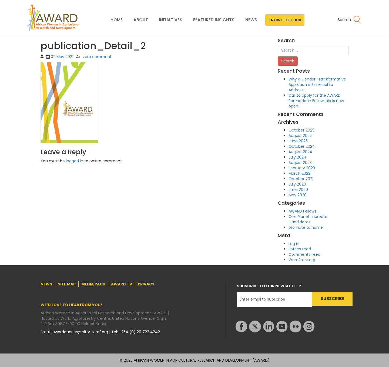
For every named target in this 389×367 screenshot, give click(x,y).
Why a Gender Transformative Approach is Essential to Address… (317, 84)
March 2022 (299, 173)
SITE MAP (67, 284)
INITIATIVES (170, 20)
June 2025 (298, 141)
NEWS (251, 20)
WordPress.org (302, 259)
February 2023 (302, 168)
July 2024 (297, 157)
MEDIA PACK (93, 284)
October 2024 (302, 146)
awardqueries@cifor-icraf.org (80, 332)
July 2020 (297, 184)
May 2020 (298, 195)
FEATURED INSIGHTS (213, 20)
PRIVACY (146, 284)
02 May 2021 (62, 56)
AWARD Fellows (302, 211)
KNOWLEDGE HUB (285, 20)
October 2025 (301, 130)
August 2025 (300, 135)
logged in (74, 161)
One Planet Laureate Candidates (308, 219)
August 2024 (300, 151)
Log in (294, 243)
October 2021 (301, 178)
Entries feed (300, 249)
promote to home (306, 227)
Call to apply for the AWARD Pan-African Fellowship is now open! (316, 101)
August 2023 (300, 162)
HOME (116, 20)
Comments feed (304, 254)
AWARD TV (121, 284)
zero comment (97, 56)
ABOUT (140, 20)
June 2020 (298, 189)
